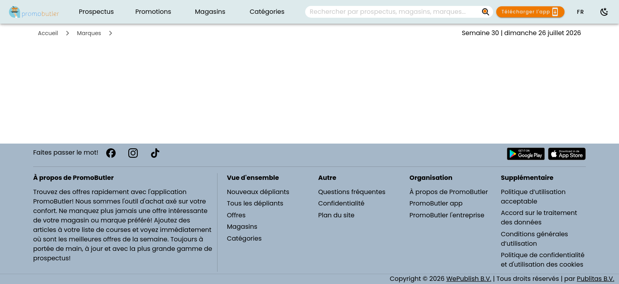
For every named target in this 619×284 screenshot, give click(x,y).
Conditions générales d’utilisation (534, 239)
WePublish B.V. (468, 278)
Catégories (244, 238)
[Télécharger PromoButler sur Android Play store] (526, 154)
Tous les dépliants (255, 203)
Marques (89, 33)
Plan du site (336, 215)
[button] (580, 12)
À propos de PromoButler (448, 191)
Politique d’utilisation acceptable (533, 196)
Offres (236, 215)
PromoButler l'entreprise (446, 215)
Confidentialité (341, 203)
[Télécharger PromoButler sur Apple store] (567, 154)
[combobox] (399, 12)
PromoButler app (436, 203)
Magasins (242, 226)
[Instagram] (133, 153)
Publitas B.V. (595, 278)
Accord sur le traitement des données (539, 217)
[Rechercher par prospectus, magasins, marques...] (393, 12)
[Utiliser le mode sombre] (604, 12)
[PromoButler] (34, 12)
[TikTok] (155, 153)
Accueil (48, 33)
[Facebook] (111, 153)
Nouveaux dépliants (258, 191)
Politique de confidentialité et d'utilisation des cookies (543, 259)
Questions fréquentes (351, 191)
